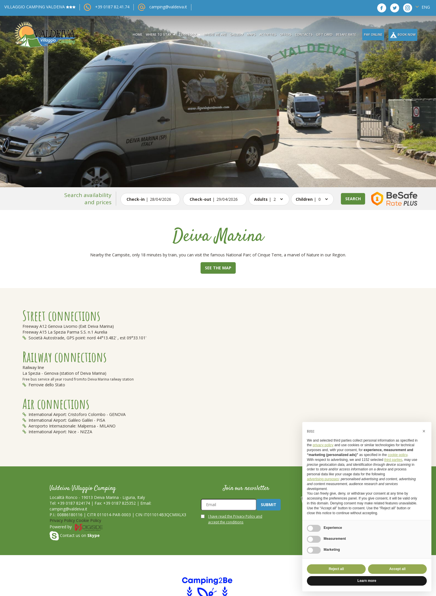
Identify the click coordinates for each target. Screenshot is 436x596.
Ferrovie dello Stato (43, 384)
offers (286, 34)
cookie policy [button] (397, 455)
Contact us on (75, 535)
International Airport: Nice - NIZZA (57, 431)
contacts (304, 34)
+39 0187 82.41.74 (112, 7)
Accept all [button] (397, 569)
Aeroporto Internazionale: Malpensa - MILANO (69, 426)
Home (137, 34)
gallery (237, 34)
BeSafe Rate (346, 34)
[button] (424, 431)
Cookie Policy (88, 520)
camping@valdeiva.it (168, 7)
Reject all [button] (336, 569)
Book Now (403, 35)
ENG (422, 7)
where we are (215, 34)
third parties (393, 460)
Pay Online (373, 34)
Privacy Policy (62, 520)
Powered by (76, 526)
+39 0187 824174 (73, 503)
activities (267, 34)
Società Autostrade (43, 337)
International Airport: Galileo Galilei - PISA (63, 420)
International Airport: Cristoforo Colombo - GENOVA (74, 414)
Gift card (324, 34)
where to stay (160, 34)
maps (251, 34)
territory (189, 34)
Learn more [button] (366, 581)
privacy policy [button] (323, 445)
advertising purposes (323, 479)
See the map (218, 267)
